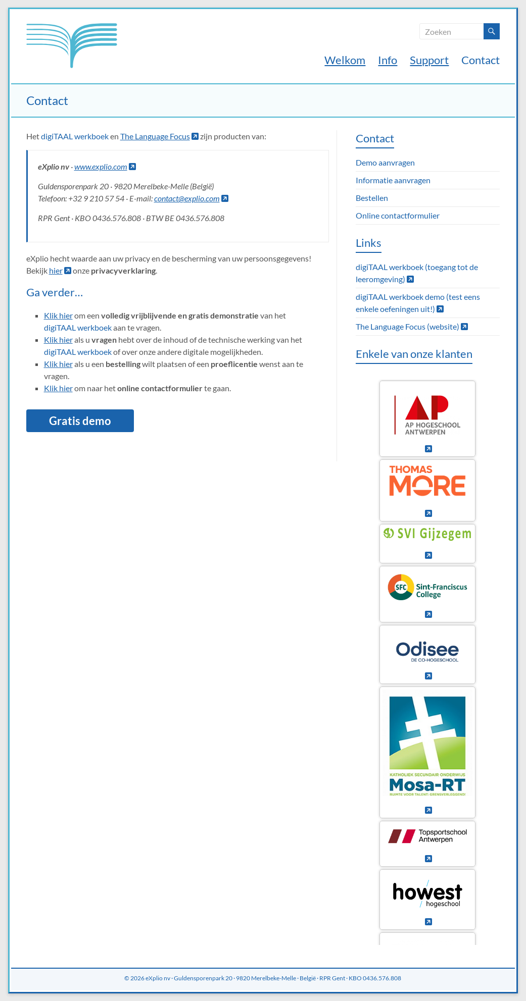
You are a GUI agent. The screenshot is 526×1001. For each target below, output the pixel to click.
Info (387, 60)
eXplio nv (158, 978)
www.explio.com (105, 166)
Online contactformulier (398, 215)
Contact (480, 60)
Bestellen (372, 197)
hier (60, 270)
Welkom (344, 60)
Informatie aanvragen (393, 180)
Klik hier (58, 315)
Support (429, 60)
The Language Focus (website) (412, 326)
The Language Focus (159, 136)
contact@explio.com (191, 198)
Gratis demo (80, 421)
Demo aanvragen (385, 162)
